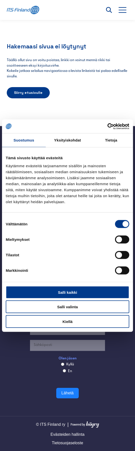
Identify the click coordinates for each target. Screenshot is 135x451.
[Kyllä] (62, 364)
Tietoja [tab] (111, 140)
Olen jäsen (67, 358)
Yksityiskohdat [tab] (67, 140)
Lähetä (68, 393)
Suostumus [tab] (24, 140)
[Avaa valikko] (125, 10)
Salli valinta (67, 307)
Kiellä (67, 321)
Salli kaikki (67, 292)
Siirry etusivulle (28, 92)
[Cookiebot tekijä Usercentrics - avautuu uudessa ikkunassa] (107, 126)
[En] (64, 370)
